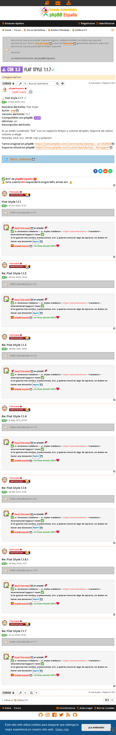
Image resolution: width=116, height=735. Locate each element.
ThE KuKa (14, 192)
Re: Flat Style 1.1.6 (14, 488)
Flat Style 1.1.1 (11, 202)
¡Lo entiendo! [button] (96, 727)
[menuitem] (47, 3)
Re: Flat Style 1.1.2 (14, 273)
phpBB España (16, 88)
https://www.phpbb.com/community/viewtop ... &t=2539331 (73, 144)
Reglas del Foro (12, 77)
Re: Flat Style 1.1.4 (14, 416)
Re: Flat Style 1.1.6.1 (15, 560)
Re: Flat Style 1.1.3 (14, 345)
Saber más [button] (62, 729)
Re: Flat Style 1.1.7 (14, 631)
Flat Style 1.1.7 (37, 69)
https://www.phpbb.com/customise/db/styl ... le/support (72, 147)
